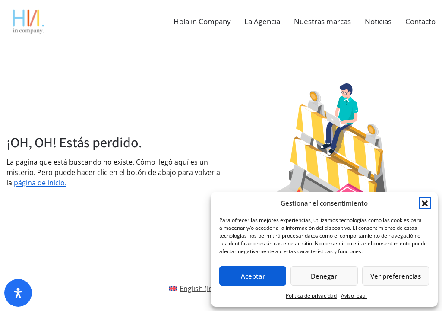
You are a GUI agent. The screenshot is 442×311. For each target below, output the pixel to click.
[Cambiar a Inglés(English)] (198, 288)
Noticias (378, 21)
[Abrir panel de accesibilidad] (18, 293)
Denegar (324, 276)
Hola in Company (202, 21)
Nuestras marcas (322, 21)
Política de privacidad (311, 295)
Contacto (420, 21)
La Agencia (262, 21)
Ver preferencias (395, 276)
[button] (424, 203)
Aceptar (253, 276)
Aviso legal (354, 295)
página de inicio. (40, 182)
